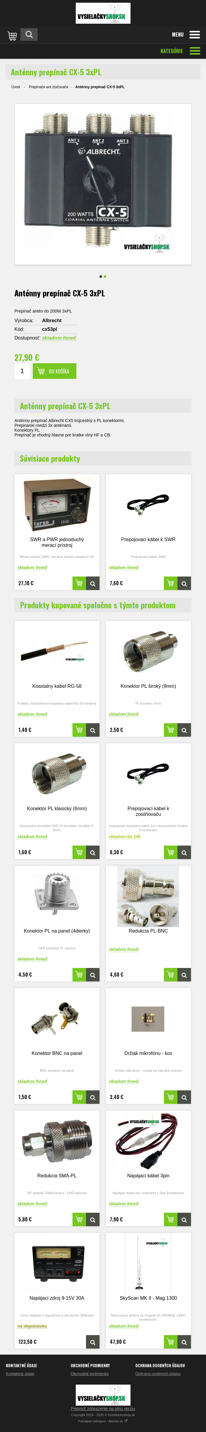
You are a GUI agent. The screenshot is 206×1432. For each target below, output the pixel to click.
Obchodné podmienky (90, 1373)
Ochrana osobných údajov (158, 1373)
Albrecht (52, 320)
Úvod (15, 87)
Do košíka (59, 371)
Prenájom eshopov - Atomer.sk (103, 1421)
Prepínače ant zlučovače (48, 87)
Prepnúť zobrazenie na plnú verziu (103, 1408)
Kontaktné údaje (20, 1373)
